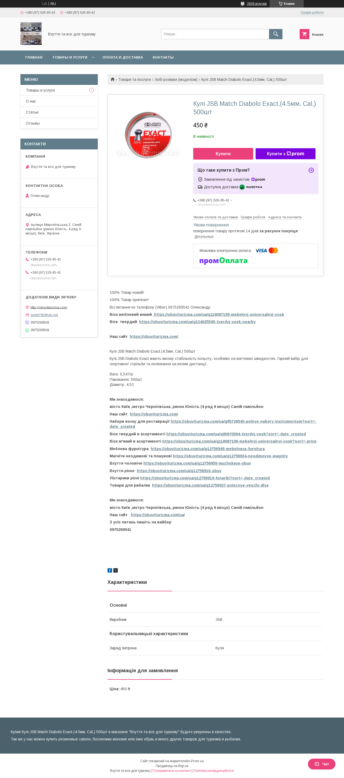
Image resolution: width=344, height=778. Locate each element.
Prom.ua (197, 761)
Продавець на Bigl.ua (172, 766)
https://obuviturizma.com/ (154, 336)
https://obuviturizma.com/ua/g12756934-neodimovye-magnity (230, 456)
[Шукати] (275, 34)
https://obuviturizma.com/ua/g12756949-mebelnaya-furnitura (208, 449)
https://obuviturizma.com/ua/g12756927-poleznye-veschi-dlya (210, 485)
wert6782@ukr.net (44, 315)
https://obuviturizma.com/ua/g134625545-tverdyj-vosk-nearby (197, 322)
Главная (33, 57)
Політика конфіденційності (213, 771)
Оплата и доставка (122, 57)
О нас (31, 101)
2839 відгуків (257, 4)
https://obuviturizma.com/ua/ (158, 515)
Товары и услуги (69, 57)
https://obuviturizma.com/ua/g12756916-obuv (179, 471)
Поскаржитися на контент (171, 771)
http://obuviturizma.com (48, 307)
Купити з (285, 153)
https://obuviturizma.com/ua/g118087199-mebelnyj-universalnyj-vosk (218, 314)
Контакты (163, 57)
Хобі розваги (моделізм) (176, 79)
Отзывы (33, 123)
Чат (321, 764)
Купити (223, 153)
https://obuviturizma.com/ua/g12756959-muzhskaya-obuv (197, 463)
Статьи (32, 112)
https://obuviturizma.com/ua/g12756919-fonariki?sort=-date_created (205, 478)
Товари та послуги (134, 79)
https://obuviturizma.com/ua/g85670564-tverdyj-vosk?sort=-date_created (236, 434)
